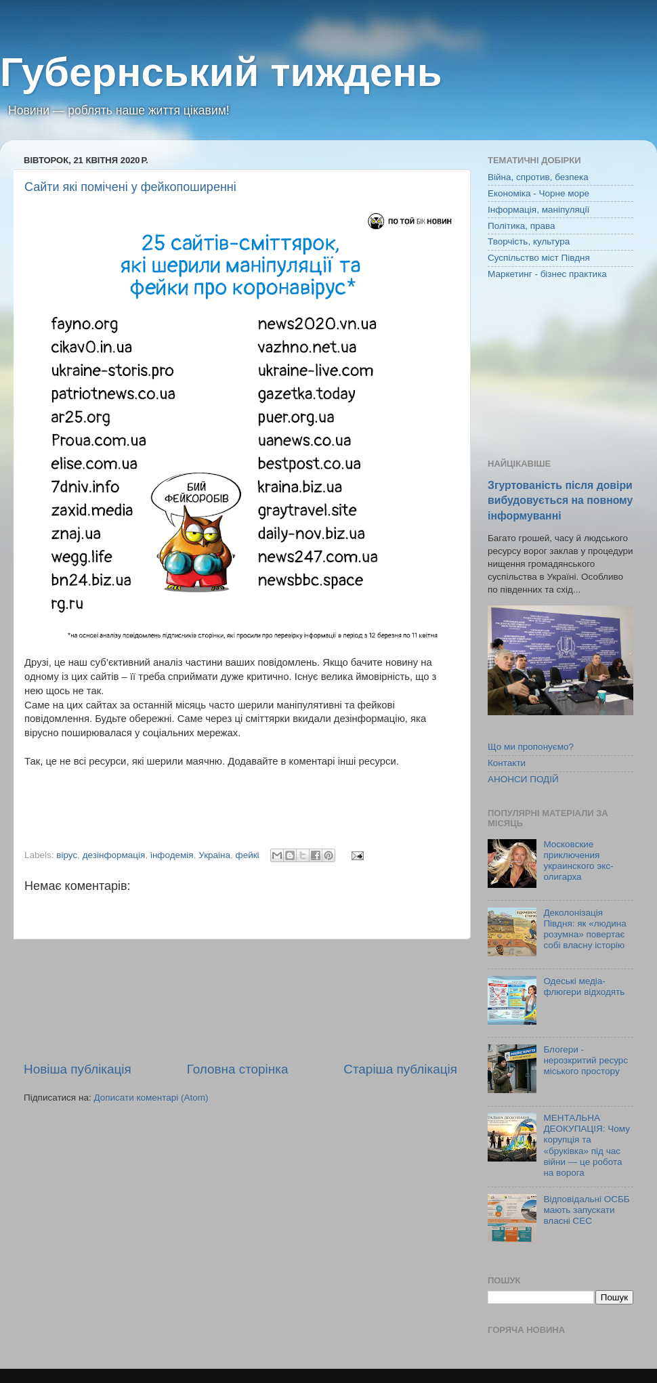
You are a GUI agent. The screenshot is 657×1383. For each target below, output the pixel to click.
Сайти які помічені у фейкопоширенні (130, 187)
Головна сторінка (238, 1069)
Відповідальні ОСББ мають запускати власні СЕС (586, 1210)
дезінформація (114, 855)
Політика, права (521, 226)
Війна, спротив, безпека (538, 177)
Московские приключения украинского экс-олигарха (578, 860)
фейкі (247, 855)
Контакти (507, 763)
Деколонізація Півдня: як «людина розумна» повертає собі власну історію (584, 929)
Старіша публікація (400, 1069)
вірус (66, 855)
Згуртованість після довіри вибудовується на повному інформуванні (560, 500)
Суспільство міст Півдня (539, 258)
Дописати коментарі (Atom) (150, 1097)
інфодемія (172, 855)
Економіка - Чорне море (538, 193)
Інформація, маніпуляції (538, 210)
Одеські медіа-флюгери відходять (583, 986)
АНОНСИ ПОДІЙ (523, 779)
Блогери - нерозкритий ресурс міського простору (585, 1060)
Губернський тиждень (221, 72)
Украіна (214, 855)
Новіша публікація (77, 1069)
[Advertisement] (240, 1000)
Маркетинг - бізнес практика (547, 274)
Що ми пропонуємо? (531, 747)
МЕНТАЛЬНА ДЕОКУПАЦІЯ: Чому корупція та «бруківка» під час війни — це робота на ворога (586, 1145)
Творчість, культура (529, 241)
